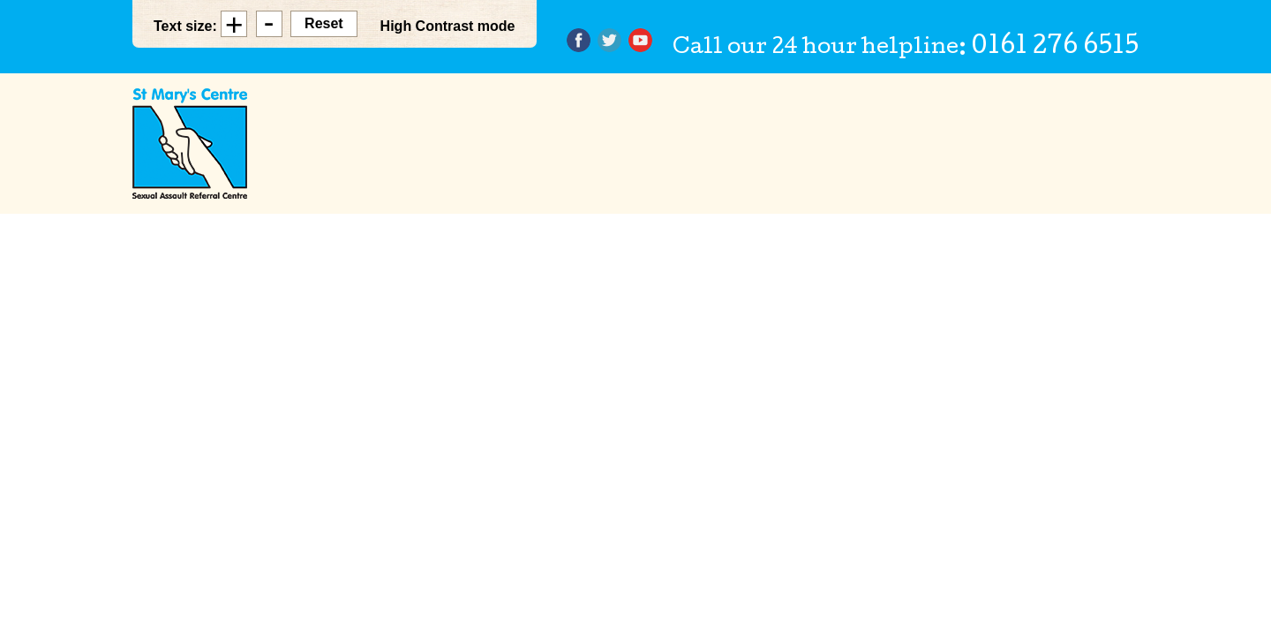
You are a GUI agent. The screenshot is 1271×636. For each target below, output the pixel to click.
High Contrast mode (447, 26)
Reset (324, 23)
